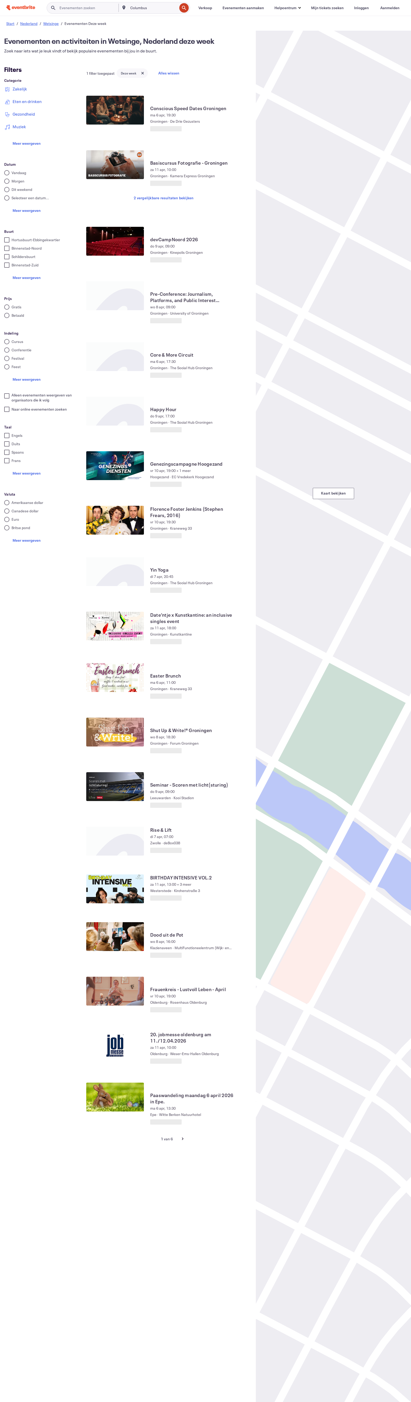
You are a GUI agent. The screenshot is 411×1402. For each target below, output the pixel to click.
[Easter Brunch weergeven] (115, 677)
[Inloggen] (361, 8)
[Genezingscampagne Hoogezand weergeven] (115, 465)
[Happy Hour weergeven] (115, 411)
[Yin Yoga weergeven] (115, 571)
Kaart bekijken (333, 493)
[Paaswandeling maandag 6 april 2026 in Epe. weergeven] (115, 1097)
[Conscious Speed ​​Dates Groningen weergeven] (115, 110)
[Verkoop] (205, 8)
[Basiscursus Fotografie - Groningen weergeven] (115, 164)
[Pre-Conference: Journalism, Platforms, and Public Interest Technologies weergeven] (115, 295)
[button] (287, 8)
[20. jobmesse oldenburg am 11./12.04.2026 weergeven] (115, 1045)
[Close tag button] (142, 73)
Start (10, 23)
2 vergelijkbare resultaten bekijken (163, 197)
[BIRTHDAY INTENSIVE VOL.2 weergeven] (115, 888)
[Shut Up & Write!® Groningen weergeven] (115, 732)
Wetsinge (51, 23)
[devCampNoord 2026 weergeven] (115, 241)
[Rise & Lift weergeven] (115, 841)
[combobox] (153, 8)
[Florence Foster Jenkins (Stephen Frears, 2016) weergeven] (115, 520)
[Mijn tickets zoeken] (327, 8)
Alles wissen (168, 73)
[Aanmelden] (390, 8)
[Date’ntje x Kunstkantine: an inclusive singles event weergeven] (115, 626)
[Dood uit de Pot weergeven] (115, 936)
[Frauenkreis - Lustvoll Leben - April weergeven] (115, 991)
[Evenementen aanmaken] (243, 8)
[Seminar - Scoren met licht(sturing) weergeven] (115, 786)
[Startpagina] (20, 8)
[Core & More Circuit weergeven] (115, 356)
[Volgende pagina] (182, 1138)
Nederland (28, 23)
